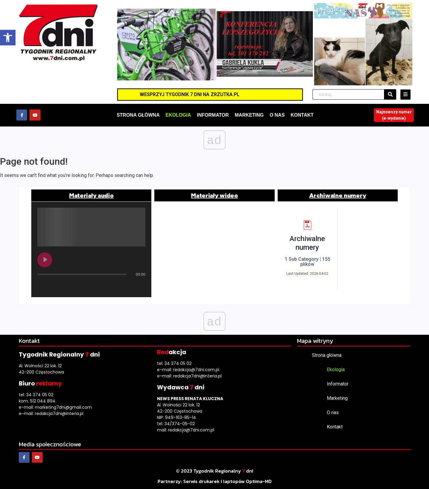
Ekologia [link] (336, 369)
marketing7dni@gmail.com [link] (63, 407)
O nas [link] (333, 412)
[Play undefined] (44, 259)
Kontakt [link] (335, 427)
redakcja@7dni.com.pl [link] (196, 370)
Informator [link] (338, 384)
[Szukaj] (348, 94)
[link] (7, 37)
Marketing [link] (337, 398)
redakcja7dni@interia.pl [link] (59, 414)
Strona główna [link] (326, 355)
